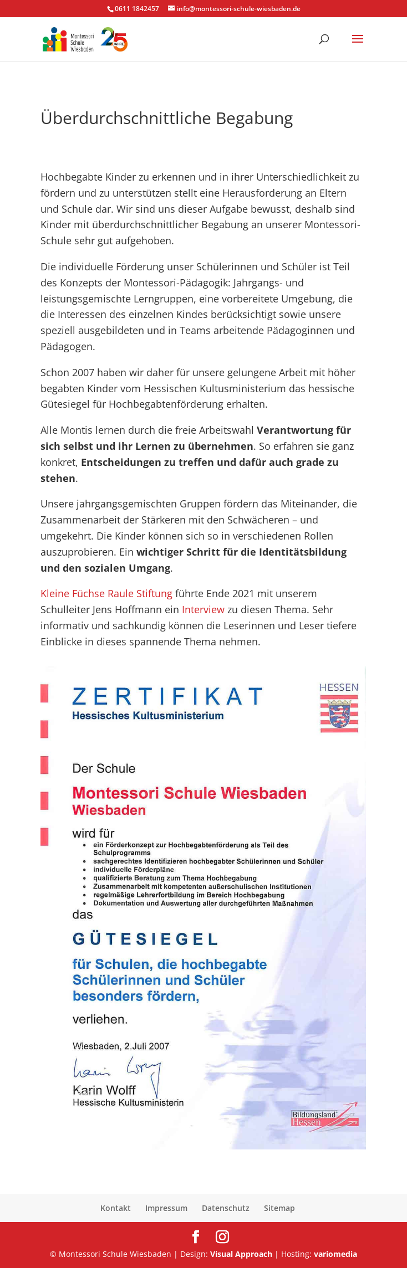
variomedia (335, 1254)
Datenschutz (226, 1208)
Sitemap (279, 1208)
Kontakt (115, 1208)
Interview (204, 609)
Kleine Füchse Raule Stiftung (106, 593)
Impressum (166, 1208)
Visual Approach (241, 1254)
